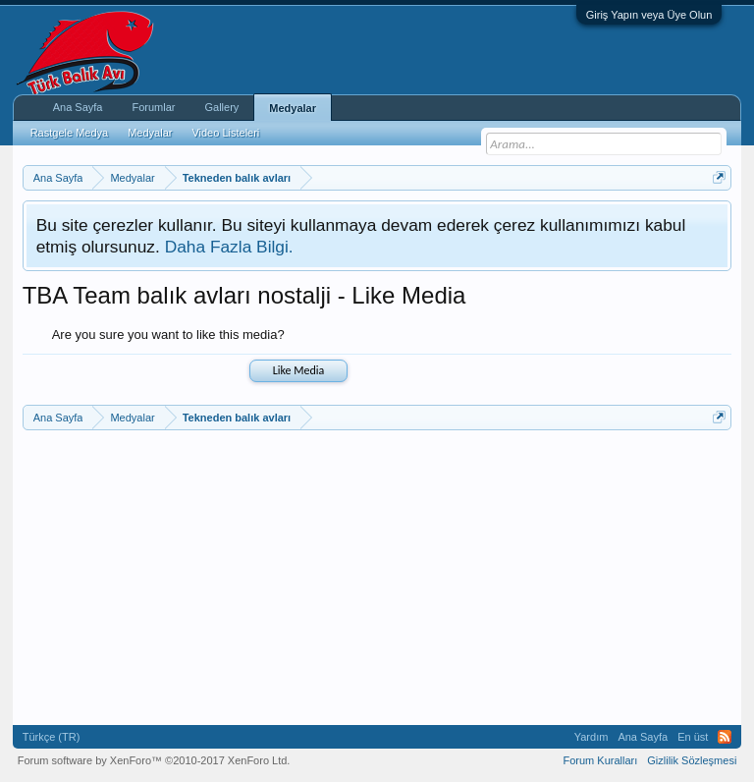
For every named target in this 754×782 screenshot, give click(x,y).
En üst (692, 737)
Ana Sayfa (78, 107)
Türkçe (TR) (52, 737)
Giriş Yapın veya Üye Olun (649, 15)
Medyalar (292, 108)
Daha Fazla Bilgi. (229, 246)
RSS (724, 737)
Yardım (591, 737)
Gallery (221, 107)
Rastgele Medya (69, 133)
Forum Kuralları (600, 760)
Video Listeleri (225, 133)
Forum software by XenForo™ (154, 760)
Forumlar (153, 107)
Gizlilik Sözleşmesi (691, 760)
